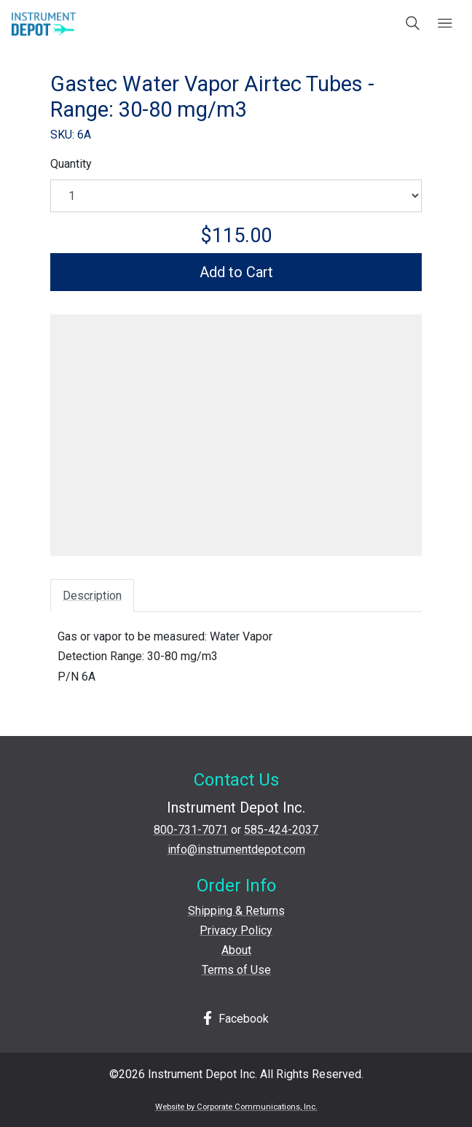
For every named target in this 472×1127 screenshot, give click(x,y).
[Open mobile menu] (444, 24)
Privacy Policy (236, 930)
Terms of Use (236, 970)
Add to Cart (236, 272)
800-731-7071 (191, 830)
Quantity (71, 164)
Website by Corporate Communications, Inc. (236, 1107)
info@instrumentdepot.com (236, 849)
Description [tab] (92, 596)
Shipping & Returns (236, 911)
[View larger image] (236, 430)
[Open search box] (413, 24)
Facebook (236, 1018)
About (236, 950)
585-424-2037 (281, 830)
